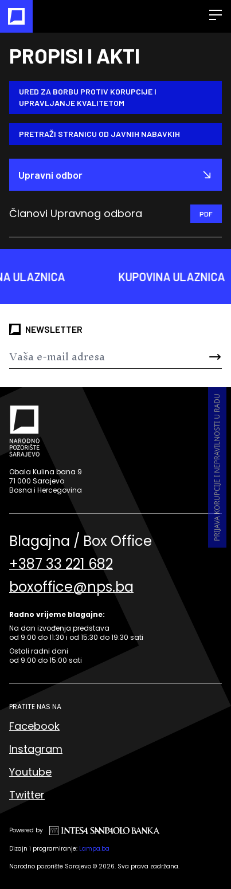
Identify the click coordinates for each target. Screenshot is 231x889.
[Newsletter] (97, 356)
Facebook (34, 726)
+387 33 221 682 (61, 564)
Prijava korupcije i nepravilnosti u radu (217, 467)
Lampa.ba (94, 848)
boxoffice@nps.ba (71, 587)
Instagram (35, 749)
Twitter (27, 795)
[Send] (204, 356)
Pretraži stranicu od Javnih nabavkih (99, 134)
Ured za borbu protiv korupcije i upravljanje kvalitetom (87, 97)
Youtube (30, 772)
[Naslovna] (16, 16)
